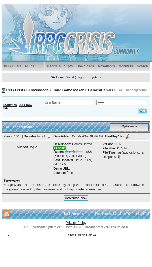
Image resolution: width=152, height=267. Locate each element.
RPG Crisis (12, 66)
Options (127, 126)
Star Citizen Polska (82, 235)
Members (126, 66)
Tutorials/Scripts (60, 66)
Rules (29, 66)
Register (93, 77)
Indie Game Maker (68, 90)
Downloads (85, 66)
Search (142, 66)
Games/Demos (100, 90)
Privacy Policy (76, 223)
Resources (106, 66)
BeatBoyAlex (114, 136)
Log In (81, 77)
